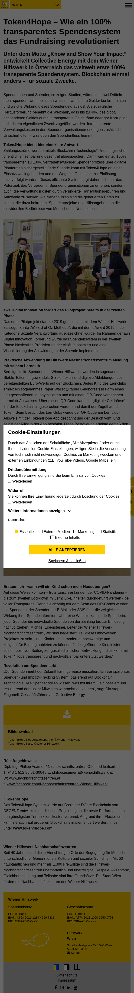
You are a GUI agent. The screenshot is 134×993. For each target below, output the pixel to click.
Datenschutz (17, 520)
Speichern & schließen (66, 561)
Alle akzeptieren (67, 550)
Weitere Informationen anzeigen (36, 511)
